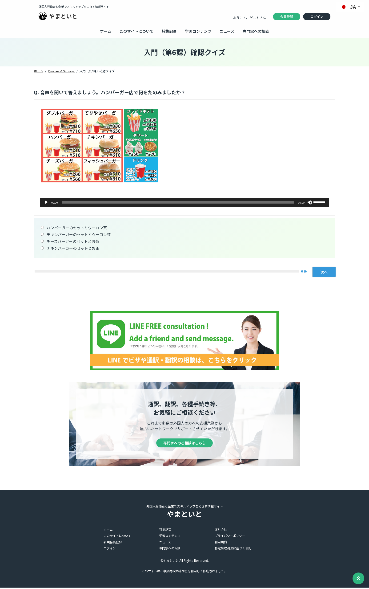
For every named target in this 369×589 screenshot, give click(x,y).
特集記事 (169, 31)
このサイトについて (136, 31)
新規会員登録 (113, 543)
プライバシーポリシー (230, 537)
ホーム (105, 31)
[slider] (178, 202)
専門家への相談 (256, 31)
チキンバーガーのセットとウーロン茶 (79, 234)
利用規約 (221, 543)
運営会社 (221, 531)
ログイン (316, 16)
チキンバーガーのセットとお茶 (73, 248)
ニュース (227, 31)
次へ (324, 272)
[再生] (46, 202)
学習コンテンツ (198, 31)
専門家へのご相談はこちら (184, 443)
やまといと (63, 16)
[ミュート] (309, 202)
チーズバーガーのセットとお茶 (73, 241)
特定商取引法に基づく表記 (233, 549)
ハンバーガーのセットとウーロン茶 (77, 227)
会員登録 (286, 16)
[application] (184, 202)
